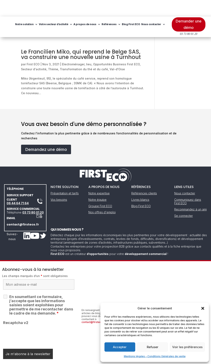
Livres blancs (140, 183)
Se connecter (183, 199)
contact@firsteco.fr (23, 208)
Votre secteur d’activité (81, 7)
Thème (53, 52)
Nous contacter (73, 23)
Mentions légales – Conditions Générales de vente (155, 356)
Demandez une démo (46, 132)
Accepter (120, 347)
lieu (88, 47)
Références (137, 7)
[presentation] (34, 319)
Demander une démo (189, 7)
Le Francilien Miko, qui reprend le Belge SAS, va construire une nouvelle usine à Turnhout (81, 38)
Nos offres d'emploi (102, 195)
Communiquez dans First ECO (187, 184)
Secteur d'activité (33, 52)
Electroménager (73, 47)
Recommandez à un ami (190, 193)
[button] (203, 308)
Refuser (152, 347)
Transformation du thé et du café (84, 52)
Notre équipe (97, 183)
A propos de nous (113, 7)
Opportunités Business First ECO (116, 47)
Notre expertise (99, 176)
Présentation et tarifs (65, 176)
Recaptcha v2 (15, 306)
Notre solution (52, 7)
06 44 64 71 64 (18, 186)
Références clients (144, 176)
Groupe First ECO (100, 189)
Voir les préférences (187, 347)
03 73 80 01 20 (33, 196)
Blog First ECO (52, 23)
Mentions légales (84, 359)
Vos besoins (59, 183)
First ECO (33, 47)
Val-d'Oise (117, 52)
